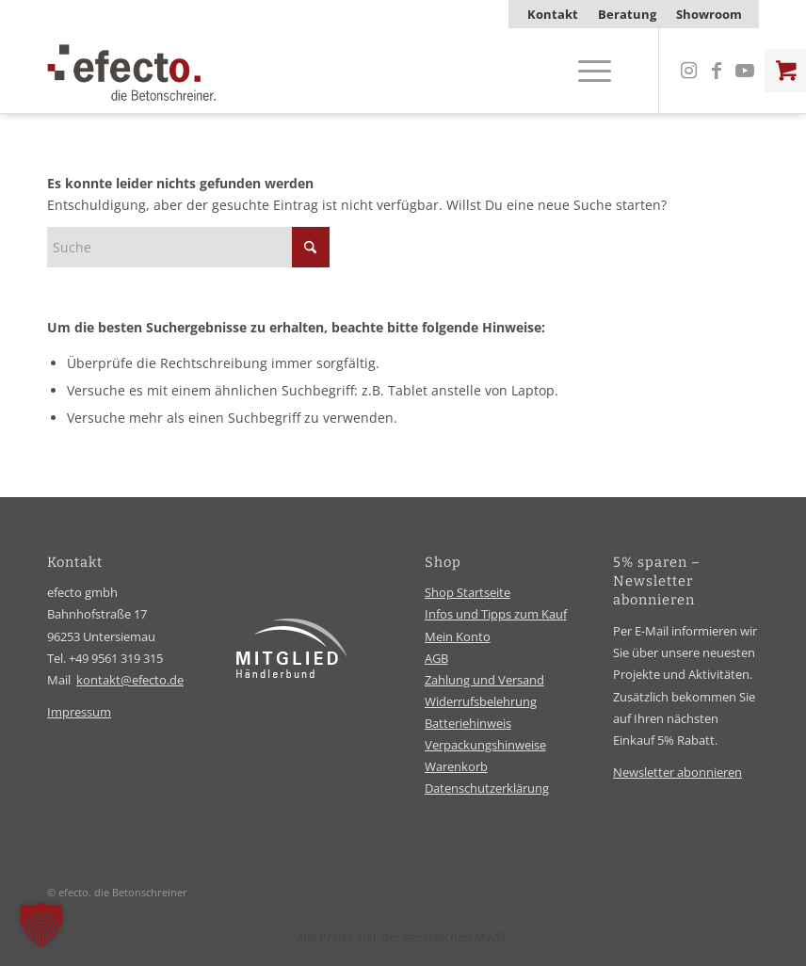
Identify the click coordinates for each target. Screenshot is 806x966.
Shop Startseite (467, 592)
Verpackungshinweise (485, 744)
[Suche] (188, 247)
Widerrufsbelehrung (481, 701)
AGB (436, 658)
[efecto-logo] (132, 70)
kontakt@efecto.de (130, 679)
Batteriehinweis (468, 723)
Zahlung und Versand (484, 679)
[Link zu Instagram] (688, 70)
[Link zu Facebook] (716, 70)
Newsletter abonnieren (677, 772)
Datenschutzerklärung (487, 788)
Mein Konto (458, 636)
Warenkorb (456, 766)
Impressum (79, 711)
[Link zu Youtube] (745, 70)
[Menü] (585, 70)
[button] (41, 924)
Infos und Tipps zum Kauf (496, 613)
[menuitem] (553, 14)
